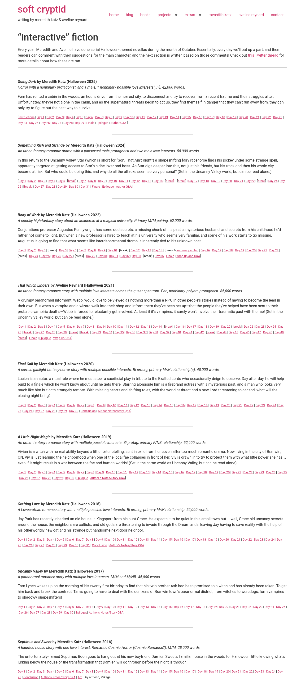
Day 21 (254, 117)
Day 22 (266, 117)
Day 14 (174, 117)
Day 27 (56, 123)
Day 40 (176, 332)
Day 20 (243, 117)
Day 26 (45, 123)
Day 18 (220, 117)
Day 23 (277, 117)
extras (190, 15)
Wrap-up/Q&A (62, 338)
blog (129, 15)
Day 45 (233, 332)
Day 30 (73, 186)
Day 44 (222, 332)
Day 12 (152, 117)
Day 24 (22, 123)
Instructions (26, 117)
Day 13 (163, 117)
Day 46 (244, 332)
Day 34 (107, 332)
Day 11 (140, 117)
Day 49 (279, 332)
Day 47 (256, 332)
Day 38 (153, 332)
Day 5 (79, 117)
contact (277, 15)
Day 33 (136, 256)
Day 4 (70, 117)
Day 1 (40, 117)
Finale (90, 123)
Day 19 (232, 117)
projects (164, 15)
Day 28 (68, 123)
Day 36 (130, 332)
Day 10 (129, 117)
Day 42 (199, 332)
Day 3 (60, 117)
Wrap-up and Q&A (188, 256)
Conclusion (88, 411)
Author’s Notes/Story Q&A (107, 478)
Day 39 (165, 332)
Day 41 (187, 332)
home (114, 15)
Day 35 (159, 256)
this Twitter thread (263, 55)
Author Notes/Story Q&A (114, 411)
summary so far (187, 250)
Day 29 (79, 123)
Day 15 (186, 117)
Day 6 (89, 117)
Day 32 (125, 256)
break (72, 181)
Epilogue (102, 123)
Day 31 (85, 186)
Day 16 (197, 117)
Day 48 (267, 332)
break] (170, 181)
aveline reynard (251, 15)
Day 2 (50, 117)
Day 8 (109, 117)
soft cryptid (42, 9)
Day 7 (99, 117)
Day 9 (118, 117)
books (145, 15)
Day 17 (209, 117)
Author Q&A (118, 123)
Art (80, 677)
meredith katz (220, 15)
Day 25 (33, 123)
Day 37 (142, 332)
